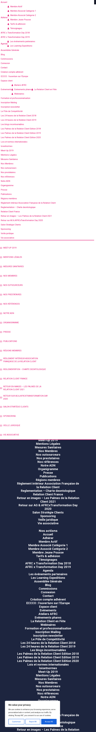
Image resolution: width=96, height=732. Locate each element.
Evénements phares (22, 89)
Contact (48, 596)
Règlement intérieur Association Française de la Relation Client (19, 360)
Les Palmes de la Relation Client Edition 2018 (48, 653)
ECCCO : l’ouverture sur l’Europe (48, 603)
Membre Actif (15, 6)
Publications (8, 341)
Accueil (48, 534)
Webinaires (18, 94)
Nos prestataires (10, 294)
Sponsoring (8, 416)
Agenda (48, 570)
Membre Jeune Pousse (19, 19)
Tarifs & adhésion (17, 24)
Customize (16, 722)
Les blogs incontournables (48, 650)
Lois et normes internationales (48, 664)
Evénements (48, 610)
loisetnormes (48, 668)
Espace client (48, 606)
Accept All (49, 722)
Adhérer (48, 538)
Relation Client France (13, 378)
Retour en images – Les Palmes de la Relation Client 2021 (20, 388)
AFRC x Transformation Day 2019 (48, 567)
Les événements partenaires (21, 41)
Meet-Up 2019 (8, 248)
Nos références (10, 304)
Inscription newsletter (48, 635)
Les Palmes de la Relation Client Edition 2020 (48, 661)
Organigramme (9, 322)
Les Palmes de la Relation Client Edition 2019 (48, 657)
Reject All (32, 722)
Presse (5, 332)
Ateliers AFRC (19, 85)
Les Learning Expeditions (19, 46)
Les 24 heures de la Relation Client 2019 (48, 646)
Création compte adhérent (48, 599)
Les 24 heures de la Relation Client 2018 (48, 643)
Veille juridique (10, 425)
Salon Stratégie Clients (14, 407)
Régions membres (11, 350)
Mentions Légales (11, 257)
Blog (48, 585)
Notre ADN (7, 313)
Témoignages (15, 28)
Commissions (48, 588)
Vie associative (9, 435)
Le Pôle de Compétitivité (48, 639)
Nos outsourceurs (11, 285)
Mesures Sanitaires (12, 266)
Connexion (48, 592)
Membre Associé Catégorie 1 (22, 11)
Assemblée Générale (48, 581)
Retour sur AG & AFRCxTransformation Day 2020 (24, 397)
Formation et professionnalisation (48, 628)
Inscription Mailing (48, 632)
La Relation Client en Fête (44, 89)
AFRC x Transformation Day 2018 (48, 563)
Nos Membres (8, 276)
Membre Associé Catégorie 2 (22, 15)
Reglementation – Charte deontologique (23, 369)
